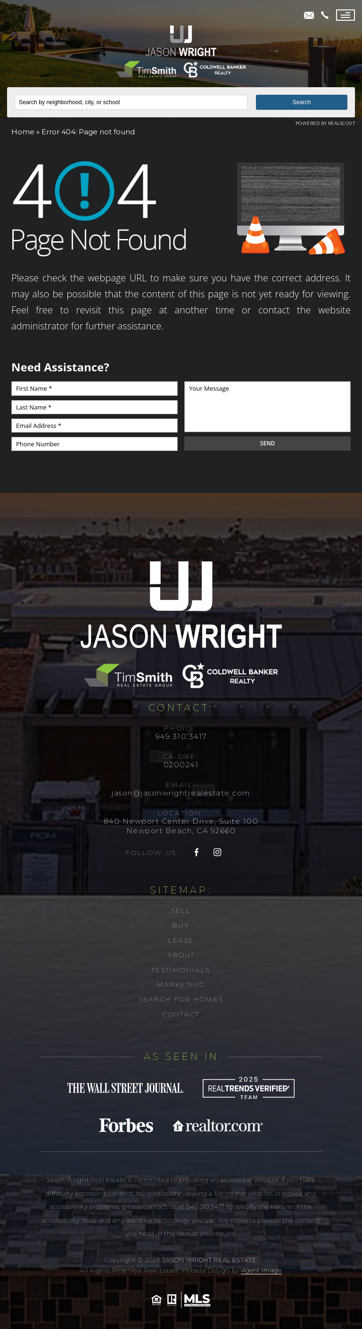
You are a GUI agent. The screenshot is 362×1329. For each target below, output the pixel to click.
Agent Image (261, 1270)
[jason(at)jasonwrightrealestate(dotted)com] (309, 15)
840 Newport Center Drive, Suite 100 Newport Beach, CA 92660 (181, 826)
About (181, 955)
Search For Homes (181, 999)
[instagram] (218, 853)
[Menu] (345, 15)
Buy (181, 925)
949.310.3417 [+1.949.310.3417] (181, 736)
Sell (180, 910)
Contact (181, 1014)
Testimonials (180, 970)
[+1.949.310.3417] (325, 15)
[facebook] (197, 853)
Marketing (181, 984)
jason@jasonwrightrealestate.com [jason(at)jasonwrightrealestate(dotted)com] (181, 792)
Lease (181, 940)
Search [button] (301, 102)
